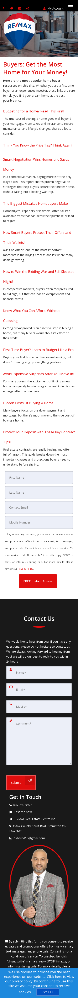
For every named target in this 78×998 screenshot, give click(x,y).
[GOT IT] (47, 992)
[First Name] (39, 477)
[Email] (39, 507)
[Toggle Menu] (70, 5)
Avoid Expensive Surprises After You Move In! (38, 374)
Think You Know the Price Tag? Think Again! (37, 145)
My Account (53, 8)
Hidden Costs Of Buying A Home (28, 403)
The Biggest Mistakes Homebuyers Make (35, 203)
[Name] (39, 672)
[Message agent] (39, 811)
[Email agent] (20, 8)
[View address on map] (39, 829)
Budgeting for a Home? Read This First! (33, 111)
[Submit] (21, 782)
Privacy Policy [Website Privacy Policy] (25, 568)
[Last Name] (39, 492)
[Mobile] (39, 522)
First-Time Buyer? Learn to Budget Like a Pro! (38, 349)
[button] (38, 581)
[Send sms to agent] (12, 8)
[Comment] (39, 741)
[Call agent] (4, 8)
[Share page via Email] (28, 8)
